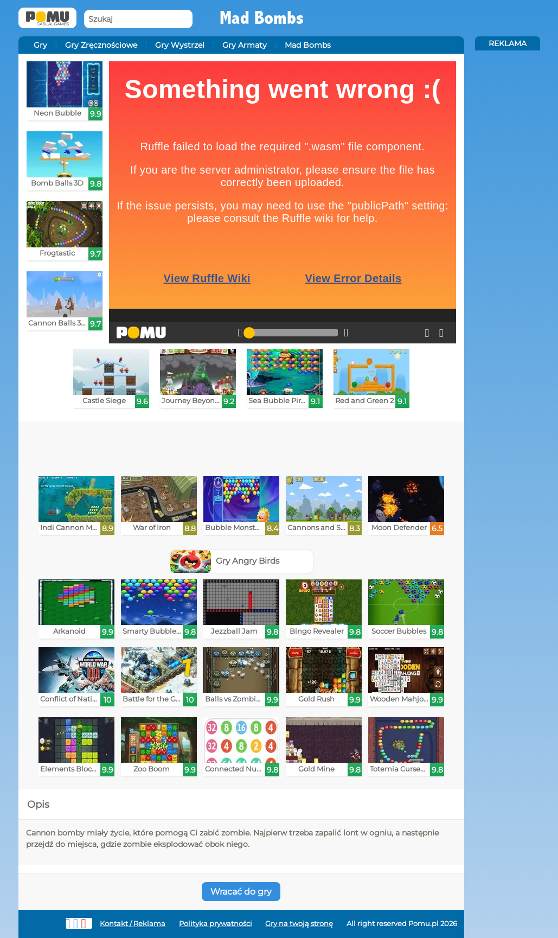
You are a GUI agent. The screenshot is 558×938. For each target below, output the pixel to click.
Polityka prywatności (215, 924)
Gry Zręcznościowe (101, 45)
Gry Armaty (244, 45)
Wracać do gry (241, 891)
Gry (40, 45)
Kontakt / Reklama (132, 924)
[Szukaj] (138, 19)
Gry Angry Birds (224, 561)
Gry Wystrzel (179, 45)
